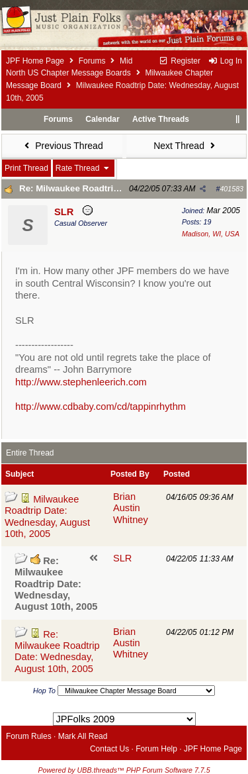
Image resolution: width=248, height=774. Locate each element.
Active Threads (160, 119)
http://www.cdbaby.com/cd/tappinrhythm (100, 406)
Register (179, 61)
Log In (225, 61)
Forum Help (156, 748)
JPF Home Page (35, 61)
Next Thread (185, 145)
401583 (231, 189)
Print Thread (26, 168)
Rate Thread (84, 168)
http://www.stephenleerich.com (81, 382)
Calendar (102, 119)
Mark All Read (83, 736)
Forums (92, 61)
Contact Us (109, 748)
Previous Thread (62, 145)
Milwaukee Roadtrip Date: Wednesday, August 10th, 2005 (47, 516)
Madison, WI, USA (210, 234)
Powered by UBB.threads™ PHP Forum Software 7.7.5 (124, 770)
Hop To (44, 691)
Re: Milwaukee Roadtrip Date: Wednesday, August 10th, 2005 (57, 651)
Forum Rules (29, 736)
